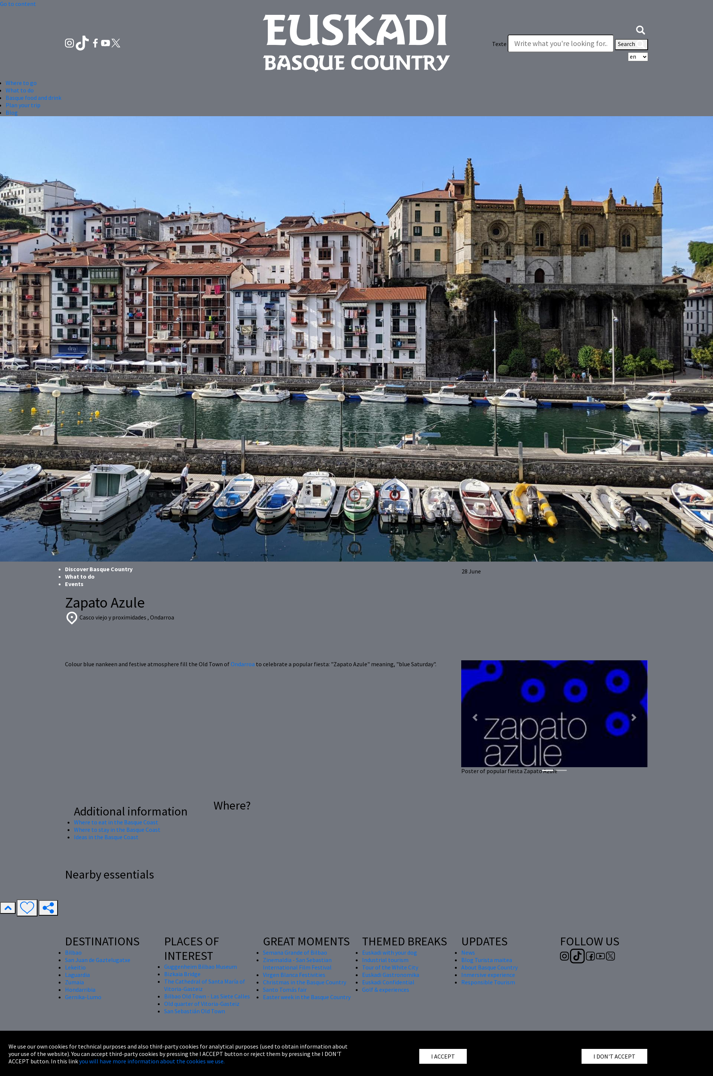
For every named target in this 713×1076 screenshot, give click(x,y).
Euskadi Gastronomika (390, 974)
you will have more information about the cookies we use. (152, 1061)
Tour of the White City (390, 967)
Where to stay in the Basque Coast (117, 829)
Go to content (18, 3)
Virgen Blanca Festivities (294, 974)
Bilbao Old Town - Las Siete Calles (207, 996)
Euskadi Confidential (388, 982)
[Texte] (561, 43)
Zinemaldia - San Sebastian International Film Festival (297, 963)
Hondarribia (80, 989)
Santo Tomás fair (285, 989)
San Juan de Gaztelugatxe (97, 960)
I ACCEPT (443, 1056)
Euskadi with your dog (389, 952)
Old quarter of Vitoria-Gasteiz (202, 1003)
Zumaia (74, 982)
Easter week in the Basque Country (307, 997)
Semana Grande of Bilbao (295, 952)
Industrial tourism (385, 960)
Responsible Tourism (488, 982)
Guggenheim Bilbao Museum (200, 966)
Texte (499, 44)
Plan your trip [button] (23, 105)
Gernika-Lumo (83, 997)
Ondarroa (243, 664)
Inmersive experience (488, 974)
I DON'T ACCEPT (614, 1056)
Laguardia (77, 974)
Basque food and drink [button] (33, 97)
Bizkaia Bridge (182, 974)
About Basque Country (489, 967)
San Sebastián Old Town (194, 1011)
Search (631, 44)
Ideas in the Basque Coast (106, 837)
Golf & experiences (385, 989)
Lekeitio (75, 967)
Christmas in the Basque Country (304, 982)
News (468, 952)
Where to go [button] (21, 82)
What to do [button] (20, 90)
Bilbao (73, 952)
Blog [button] (12, 112)
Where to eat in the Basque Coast (116, 822)
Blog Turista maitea (486, 960)
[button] (640, 29)
